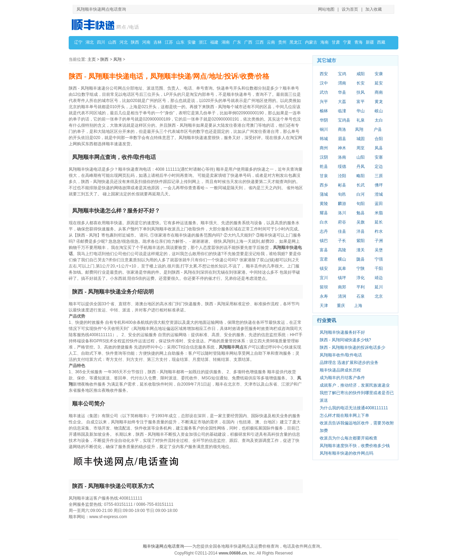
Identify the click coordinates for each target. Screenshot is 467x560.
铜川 (324, 129)
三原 (379, 175)
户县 (378, 129)
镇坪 (342, 277)
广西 (248, 42)
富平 (360, 101)
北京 (379, 296)
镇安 (324, 268)
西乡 (324, 185)
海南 (324, 42)
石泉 (360, 296)
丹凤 (360, 166)
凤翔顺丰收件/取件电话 (341, 355)
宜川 (324, 277)
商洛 (342, 129)
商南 (379, 92)
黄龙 (379, 101)
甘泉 (324, 175)
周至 (360, 148)
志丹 (324, 231)
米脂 (379, 212)
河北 (123, 42)
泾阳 (342, 175)
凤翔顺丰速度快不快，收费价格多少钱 (355, 445)
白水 (324, 222)
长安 (360, 83)
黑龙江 (295, 42)
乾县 (324, 166)
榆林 (324, 110)
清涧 (342, 296)
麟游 (342, 203)
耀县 (324, 212)
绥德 (342, 166)
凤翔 (117, 59)
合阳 (379, 138)
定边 (379, 166)
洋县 (360, 231)
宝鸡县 (344, 120)
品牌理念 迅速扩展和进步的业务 (349, 362)
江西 (259, 42)
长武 (360, 185)
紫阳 (360, 240)
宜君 (324, 259)
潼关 (360, 250)
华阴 (324, 120)
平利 (360, 287)
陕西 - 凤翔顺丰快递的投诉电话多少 (352, 347)
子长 (342, 240)
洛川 (342, 212)
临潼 (342, 110)
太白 (379, 120)
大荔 (342, 101)
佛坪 (379, 185)
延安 (379, 83)
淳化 (360, 277)
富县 (324, 250)
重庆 (341, 305)
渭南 (342, 83)
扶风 (360, 92)
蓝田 (379, 203)
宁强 (379, 259)
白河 (360, 194)
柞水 (379, 231)
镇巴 (324, 240)
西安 (324, 73)
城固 (360, 138)
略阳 (360, 175)
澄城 (379, 194)
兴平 (324, 101)
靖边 (379, 277)
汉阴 (324, 157)
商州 (324, 148)
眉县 (342, 138)
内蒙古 (311, 42)
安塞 (379, 157)
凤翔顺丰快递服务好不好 (342, 332)
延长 (379, 222)
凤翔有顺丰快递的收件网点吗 (346, 453)
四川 (101, 42)
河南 (146, 42)
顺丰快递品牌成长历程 (340, 370)
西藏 (381, 42)
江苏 (169, 42)
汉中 (324, 83)
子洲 (379, 240)
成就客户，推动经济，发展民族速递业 (355, 385)
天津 (324, 305)
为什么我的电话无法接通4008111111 (354, 407)
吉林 (157, 42)
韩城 (324, 138)
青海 (358, 42)
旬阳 (360, 203)
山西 (112, 42)
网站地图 (326, 9)
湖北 (90, 42)
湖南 (225, 42)
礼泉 (360, 120)
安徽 (191, 42)
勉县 (360, 212)
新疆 (370, 42)
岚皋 (342, 268)
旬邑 (342, 194)
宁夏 (347, 42)
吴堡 (379, 250)
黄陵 (324, 203)
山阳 (360, 157)
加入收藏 (373, 9)
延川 (379, 287)
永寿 (324, 296)
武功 (324, 92)
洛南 (342, 157)
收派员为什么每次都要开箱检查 (348, 438)
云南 (271, 42)
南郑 (342, 287)
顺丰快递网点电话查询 (163, 546)
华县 (342, 92)
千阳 (379, 268)
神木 (342, 148)
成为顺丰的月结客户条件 (342, 377)
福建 (214, 42)
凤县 (379, 148)
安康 (379, 73)
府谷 (342, 222)
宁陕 (360, 268)
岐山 (379, 110)
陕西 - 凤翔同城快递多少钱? (345, 340)
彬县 (342, 185)
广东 (237, 42)
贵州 (282, 42)
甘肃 (336, 42)
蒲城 (324, 194)
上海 (358, 305)
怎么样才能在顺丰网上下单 (344, 415)
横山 (342, 259)
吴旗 (360, 222)
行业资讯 (326, 320)
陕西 (135, 42)
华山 (360, 110)
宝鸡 (342, 73)
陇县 (360, 259)
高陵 (342, 250)
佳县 (342, 231)
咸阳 (360, 73)
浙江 (203, 42)
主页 (92, 59)
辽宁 (78, 42)
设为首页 (350, 9)
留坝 (324, 287)
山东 (180, 42)
